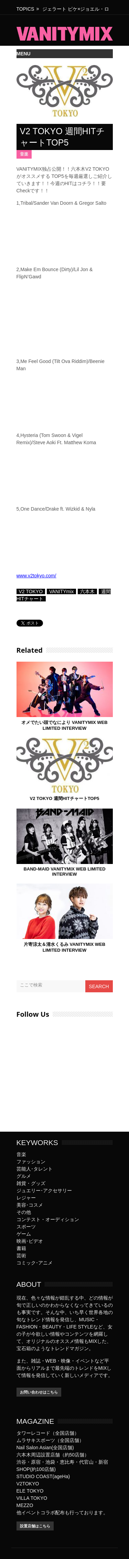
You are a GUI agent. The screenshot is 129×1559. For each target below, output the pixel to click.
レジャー (26, 1197)
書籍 (21, 1248)
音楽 (24, 154)
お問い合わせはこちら (39, 1392)
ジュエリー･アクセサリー (44, 1190)
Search (99, 986)
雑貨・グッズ (31, 1183)
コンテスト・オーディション (48, 1219)
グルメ (24, 1176)
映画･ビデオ (30, 1241)
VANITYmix (61, 591)
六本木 (87, 591)
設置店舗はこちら (35, 1526)
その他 (24, 1212)
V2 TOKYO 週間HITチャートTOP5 (64, 798)
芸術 (21, 1255)
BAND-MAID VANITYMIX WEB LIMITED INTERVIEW (64, 871)
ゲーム (24, 1234)
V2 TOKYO (31, 591)
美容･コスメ (30, 1205)
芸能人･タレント (35, 1169)
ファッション (31, 1161)
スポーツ (26, 1226)
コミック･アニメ (35, 1263)
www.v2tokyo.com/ (36, 575)
